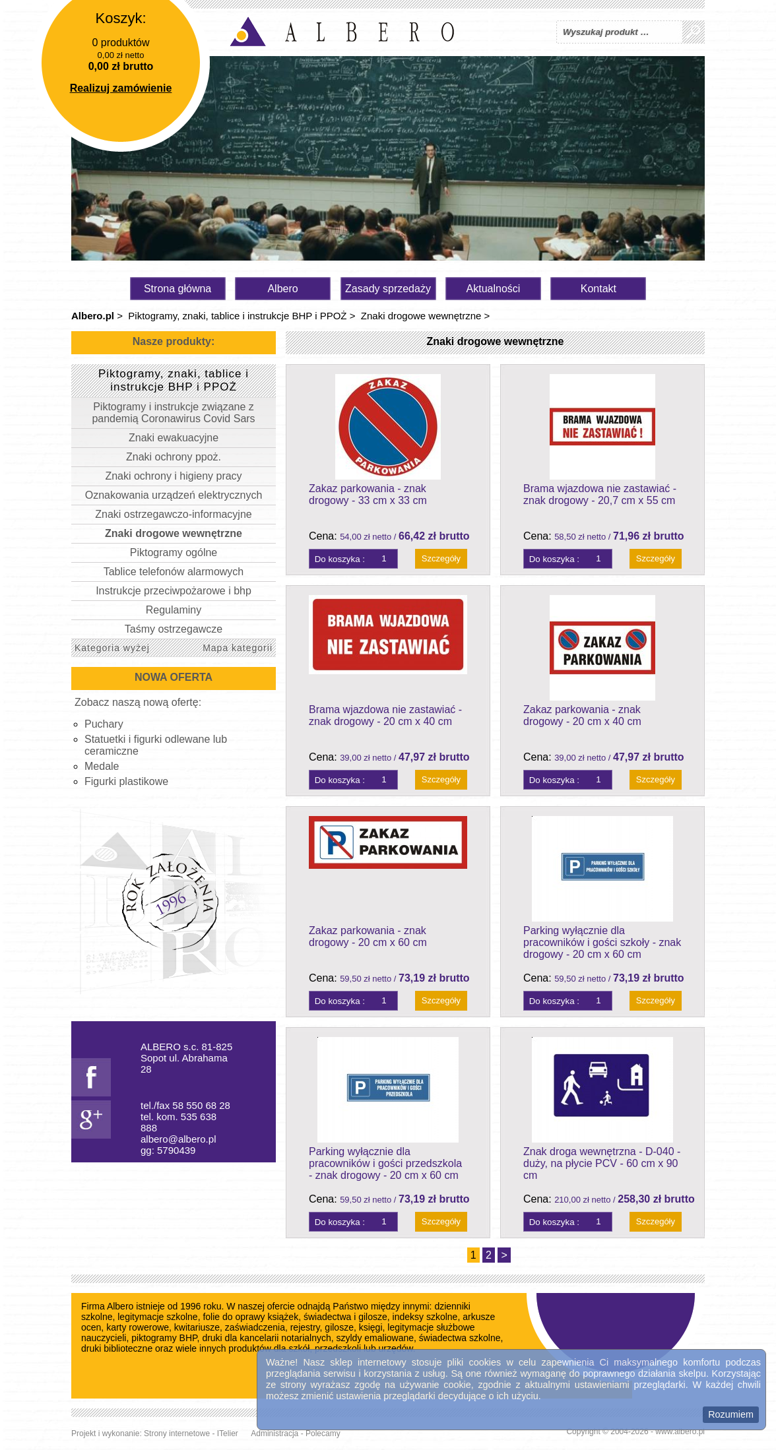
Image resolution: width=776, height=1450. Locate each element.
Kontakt (598, 288)
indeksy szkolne (425, 1316)
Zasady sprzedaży (388, 288)
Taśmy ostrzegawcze (174, 629)
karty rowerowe (137, 1327)
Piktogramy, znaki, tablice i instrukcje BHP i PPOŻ (237, 315)
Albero (282, 288)
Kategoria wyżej (112, 648)
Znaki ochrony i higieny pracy (173, 476)
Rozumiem (731, 1414)
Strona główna (177, 288)
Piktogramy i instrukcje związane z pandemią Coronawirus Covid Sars (173, 412)
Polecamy (323, 1433)
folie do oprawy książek (250, 1316)
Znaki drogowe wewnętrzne (421, 315)
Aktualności (494, 288)
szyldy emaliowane (375, 1338)
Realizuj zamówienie (121, 88)
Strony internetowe (177, 1433)
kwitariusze (197, 1327)
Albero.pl (92, 315)
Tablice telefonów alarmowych (174, 571)
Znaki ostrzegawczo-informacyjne (173, 514)
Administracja (274, 1433)
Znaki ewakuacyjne (173, 437)
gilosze (339, 1327)
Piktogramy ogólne (174, 552)
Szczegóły (441, 558)
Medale (101, 766)
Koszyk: (120, 18)
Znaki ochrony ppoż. (173, 456)
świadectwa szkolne (460, 1338)
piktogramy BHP (164, 1338)
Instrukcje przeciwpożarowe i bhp (173, 590)
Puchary (103, 724)
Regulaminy (173, 609)
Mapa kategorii (238, 648)
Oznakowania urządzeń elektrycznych (174, 495)
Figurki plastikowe (126, 781)
